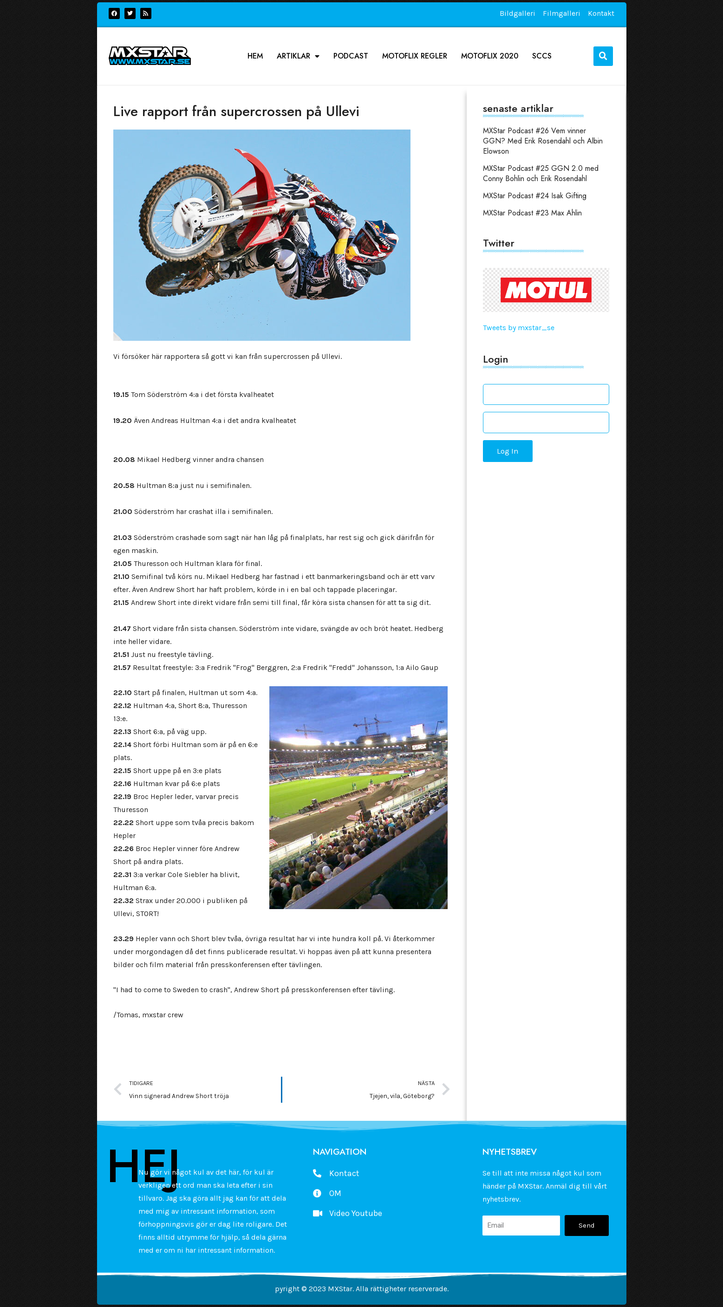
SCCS (542, 56)
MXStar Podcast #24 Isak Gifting (534, 195)
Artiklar (298, 56)
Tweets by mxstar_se (518, 327)
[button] (603, 56)
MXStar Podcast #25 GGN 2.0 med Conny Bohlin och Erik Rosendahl (541, 173)
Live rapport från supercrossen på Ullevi (236, 111)
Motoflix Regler (414, 56)
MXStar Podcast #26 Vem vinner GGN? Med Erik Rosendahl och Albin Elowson (543, 140)
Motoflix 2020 (489, 56)
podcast (350, 56)
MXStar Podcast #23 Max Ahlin (532, 213)
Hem (255, 56)
